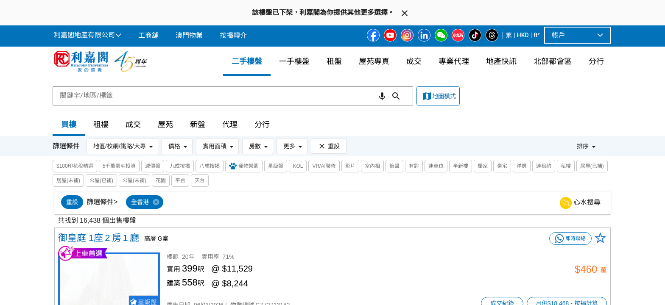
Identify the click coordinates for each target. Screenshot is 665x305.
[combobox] (233, 95)
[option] (72, 202)
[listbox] (343, 203)
